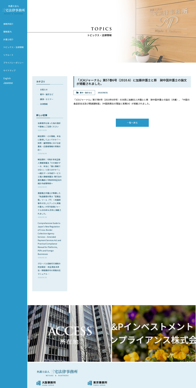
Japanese (8, 82)
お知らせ (44, 89)
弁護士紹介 (8, 39)
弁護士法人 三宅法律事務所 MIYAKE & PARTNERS (13, 9)
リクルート (8, 54)
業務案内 (7, 31)
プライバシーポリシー (13, 62)
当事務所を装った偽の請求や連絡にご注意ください (49, 126)
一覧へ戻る (132, 122)
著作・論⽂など (46, 94)
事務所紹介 (8, 23)
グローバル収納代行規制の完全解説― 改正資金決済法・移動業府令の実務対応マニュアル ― (49, 270)
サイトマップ (9, 70)
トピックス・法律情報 (13, 47)
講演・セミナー (46, 99)
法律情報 (44, 104)
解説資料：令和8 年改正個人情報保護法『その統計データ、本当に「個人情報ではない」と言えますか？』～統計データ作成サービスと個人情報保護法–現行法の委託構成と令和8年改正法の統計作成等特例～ (50, 173)
